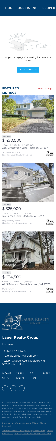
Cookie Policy (39, 430)
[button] (7, 374)
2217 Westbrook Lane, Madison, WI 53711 (26, 147)
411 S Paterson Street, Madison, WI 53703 (26, 284)
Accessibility (45, 433)
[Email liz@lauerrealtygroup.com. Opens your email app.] (20, 355)
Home (10, 8)
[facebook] (5, 388)
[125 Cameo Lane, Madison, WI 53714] (28, 182)
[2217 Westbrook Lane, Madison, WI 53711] (28, 114)
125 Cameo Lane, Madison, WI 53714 (23, 216)
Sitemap (35, 433)
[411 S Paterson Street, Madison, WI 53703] (28, 250)
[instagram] (22, 388)
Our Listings (28, 8)
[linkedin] (13, 388)
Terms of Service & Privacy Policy (17, 430)
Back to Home (28, 69)
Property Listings (22, 433)
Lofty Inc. (18, 423)
